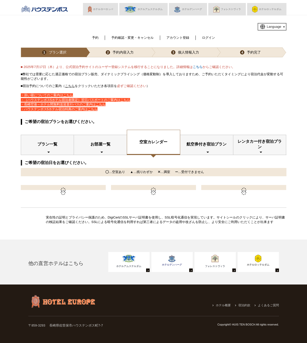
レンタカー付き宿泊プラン (260, 144)
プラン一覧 (47, 144)
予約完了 (250, 52)
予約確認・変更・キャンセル (132, 38)
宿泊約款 (244, 305)
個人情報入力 (185, 52)
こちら (197, 67)
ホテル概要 (223, 305)
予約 (95, 38)
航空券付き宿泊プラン (206, 144)
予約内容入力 (120, 52)
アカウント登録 (177, 38)
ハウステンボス (44, 10)
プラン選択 (54, 52)
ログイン (208, 38)
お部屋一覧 (100, 144)
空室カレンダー (153, 142)
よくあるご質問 (268, 305)
